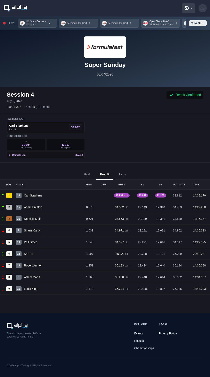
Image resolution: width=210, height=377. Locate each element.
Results (139, 340)
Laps (122, 176)
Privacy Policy (168, 333)
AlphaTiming (22, 365)
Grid (87, 176)
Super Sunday (105, 64)
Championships (144, 348)
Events (138, 333)
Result (104, 176)
